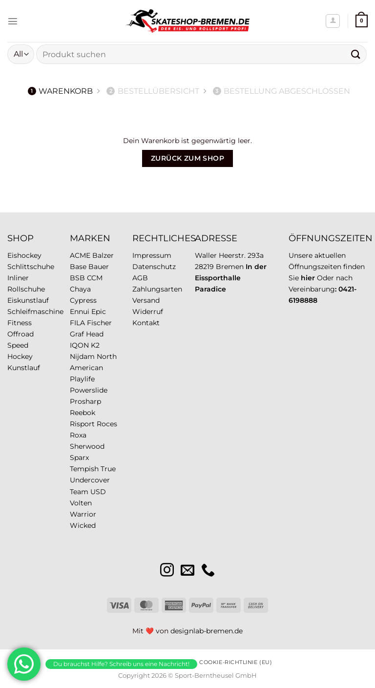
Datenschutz (154, 266)
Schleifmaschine (35, 311)
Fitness (19, 322)
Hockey (20, 356)
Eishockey (24, 255)
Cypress (83, 300)
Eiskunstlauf (28, 300)
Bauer (98, 266)
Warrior (83, 514)
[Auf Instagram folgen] (167, 571)
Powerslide (88, 390)
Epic (98, 311)
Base (78, 266)
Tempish (84, 468)
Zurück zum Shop (187, 158)
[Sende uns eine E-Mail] (187, 571)
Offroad (20, 334)
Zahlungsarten (157, 289)
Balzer (103, 255)
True (108, 468)
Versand (146, 300)
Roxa (78, 435)
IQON (79, 345)
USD (98, 491)
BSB (77, 277)
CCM (95, 277)
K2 (95, 345)
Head (95, 334)
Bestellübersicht (152, 91)
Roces (107, 423)
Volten (81, 503)
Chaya (80, 289)
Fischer (99, 322)
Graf (77, 334)
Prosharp (85, 401)
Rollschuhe (26, 289)
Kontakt (146, 322)
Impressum (151, 255)
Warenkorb (60, 91)
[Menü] (12, 21)
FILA (77, 322)
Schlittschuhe (30, 266)
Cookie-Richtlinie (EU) (235, 662)
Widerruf (147, 311)
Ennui (79, 311)
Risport (82, 423)
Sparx (79, 457)
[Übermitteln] (356, 53)
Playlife (82, 379)
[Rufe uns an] (208, 571)
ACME (80, 255)
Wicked (83, 525)
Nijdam (82, 356)
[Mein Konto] (333, 21)
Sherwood (87, 446)
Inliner (18, 277)
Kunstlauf (23, 367)
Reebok (82, 412)
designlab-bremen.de (206, 631)
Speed (17, 345)
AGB (140, 277)
